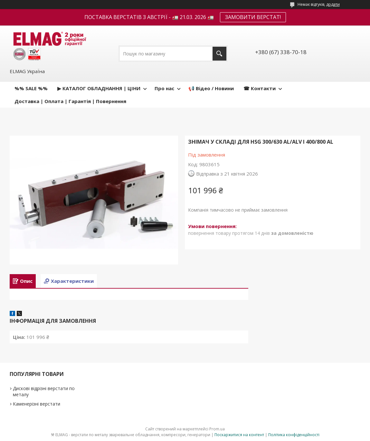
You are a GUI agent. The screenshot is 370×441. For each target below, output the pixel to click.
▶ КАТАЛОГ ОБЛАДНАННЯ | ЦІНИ (98, 88)
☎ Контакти (259, 88)
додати (333, 4)
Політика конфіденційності (293, 434)
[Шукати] (219, 54)
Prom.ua (217, 429)
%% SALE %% (31, 88)
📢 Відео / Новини (211, 88)
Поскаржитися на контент (239, 434)
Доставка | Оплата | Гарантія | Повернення (70, 101)
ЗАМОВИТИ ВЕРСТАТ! (253, 17)
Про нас (164, 88)
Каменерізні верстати (36, 404)
